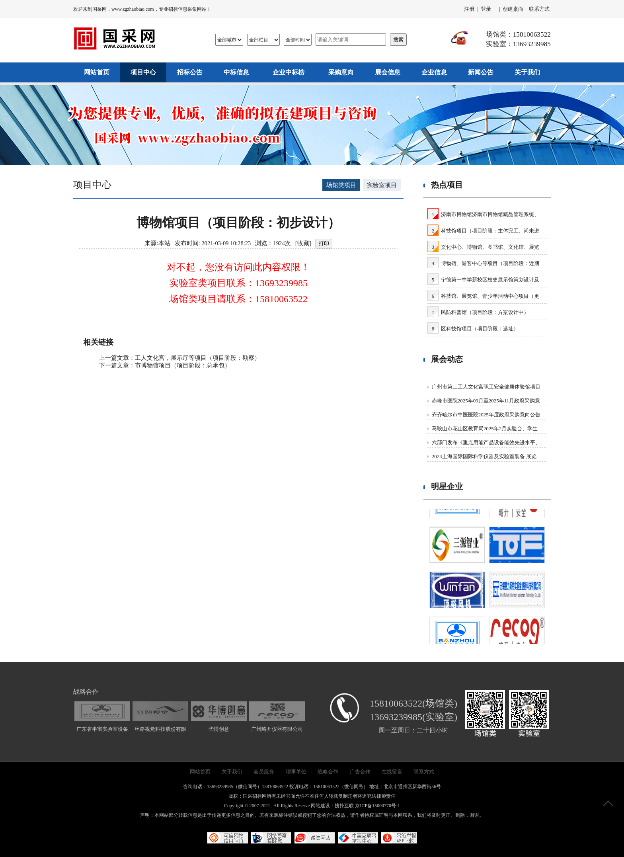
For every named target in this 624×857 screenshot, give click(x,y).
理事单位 (296, 772)
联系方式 (539, 9)
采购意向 (341, 72)
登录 (486, 9)
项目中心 (143, 72)
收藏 (303, 243)
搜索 (398, 40)
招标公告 (190, 72)
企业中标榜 (288, 72)
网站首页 (96, 72)
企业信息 (434, 72)
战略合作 (328, 772)
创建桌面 (513, 9)
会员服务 (264, 772)
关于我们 (527, 72)
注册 (469, 9)
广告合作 (360, 772)
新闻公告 (480, 72)
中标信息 (236, 72)
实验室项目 (382, 185)
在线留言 (392, 772)
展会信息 (387, 72)
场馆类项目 (341, 185)
